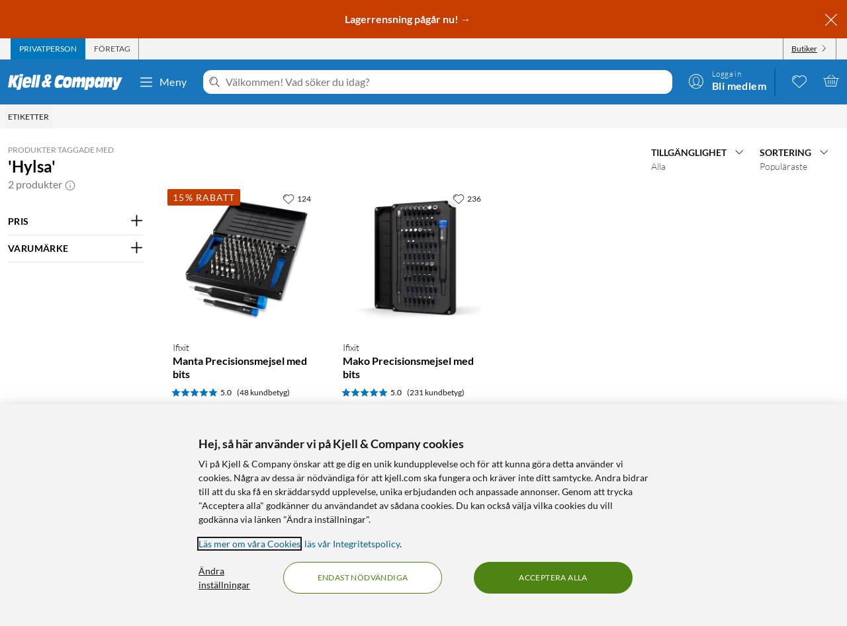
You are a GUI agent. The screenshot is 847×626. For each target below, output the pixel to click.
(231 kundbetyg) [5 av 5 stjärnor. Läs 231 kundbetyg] (436, 392)
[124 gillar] (297, 198)
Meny (162, 82)
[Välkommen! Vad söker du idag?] (446, 82)
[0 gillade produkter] (799, 81)
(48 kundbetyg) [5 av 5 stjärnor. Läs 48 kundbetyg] (263, 392)
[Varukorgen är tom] (831, 81)
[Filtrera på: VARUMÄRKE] (76, 248)
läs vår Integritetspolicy (352, 543)
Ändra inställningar (224, 577)
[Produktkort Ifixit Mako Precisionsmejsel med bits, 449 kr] (414, 258)
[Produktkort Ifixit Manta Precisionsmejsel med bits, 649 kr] (244, 258)
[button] (70, 184)
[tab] (48, 48)
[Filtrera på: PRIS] (76, 221)
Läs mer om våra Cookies (249, 543)
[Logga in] (727, 81)
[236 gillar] (467, 198)
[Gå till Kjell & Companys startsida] (69, 82)
